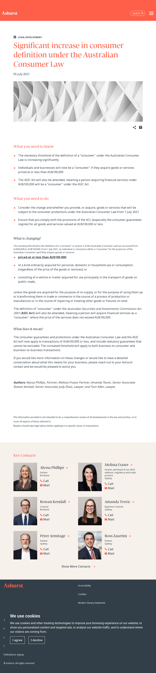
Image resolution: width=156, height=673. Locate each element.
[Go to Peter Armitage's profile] (55, 536)
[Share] (134, 127)
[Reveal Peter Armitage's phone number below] (56, 549)
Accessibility (84, 585)
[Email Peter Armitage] (57, 553)
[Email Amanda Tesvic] (122, 519)
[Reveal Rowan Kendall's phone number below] (56, 515)
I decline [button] (37, 640)
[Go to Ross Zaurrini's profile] (118, 536)
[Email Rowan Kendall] (57, 519)
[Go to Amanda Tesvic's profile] (120, 502)
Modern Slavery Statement (91, 602)
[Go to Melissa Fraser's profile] (119, 465)
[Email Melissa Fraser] (122, 488)
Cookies (82, 594)
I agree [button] (17, 640)
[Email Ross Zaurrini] (122, 553)
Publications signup (14, 654)
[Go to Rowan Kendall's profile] (55, 502)
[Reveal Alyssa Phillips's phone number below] (56, 481)
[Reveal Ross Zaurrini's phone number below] (121, 549)
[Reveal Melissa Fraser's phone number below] (121, 484)
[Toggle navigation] (151, 13)
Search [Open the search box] (138, 13)
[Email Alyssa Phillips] (57, 485)
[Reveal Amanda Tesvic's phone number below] (121, 515)
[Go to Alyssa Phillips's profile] (54, 468)
